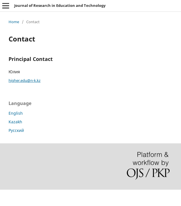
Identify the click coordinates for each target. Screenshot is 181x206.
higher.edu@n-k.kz (24, 80)
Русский (16, 130)
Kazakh (15, 121)
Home (14, 21)
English (16, 113)
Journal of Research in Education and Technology (59, 5)
